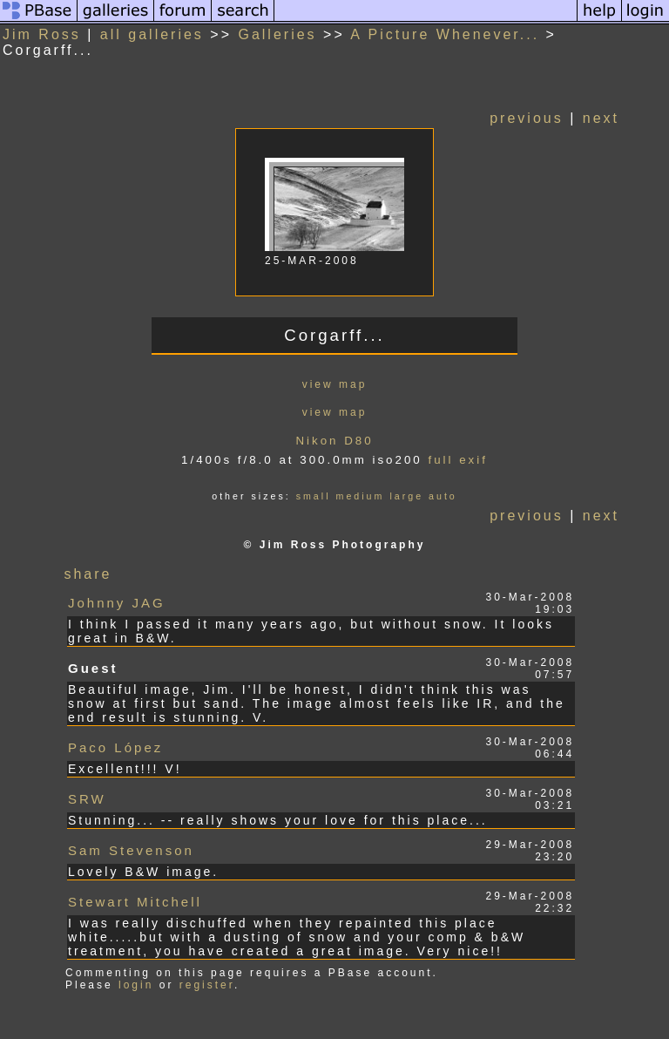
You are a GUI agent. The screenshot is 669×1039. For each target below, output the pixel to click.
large (406, 496)
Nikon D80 (334, 440)
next (601, 118)
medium (360, 496)
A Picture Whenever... (444, 34)
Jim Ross (42, 34)
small (313, 496)
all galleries (152, 34)
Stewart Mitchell (135, 901)
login (135, 985)
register (206, 985)
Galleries (277, 34)
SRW (87, 798)
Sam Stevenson (131, 850)
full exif (457, 459)
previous (526, 118)
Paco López (115, 747)
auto (443, 496)
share (88, 574)
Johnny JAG (117, 602)
